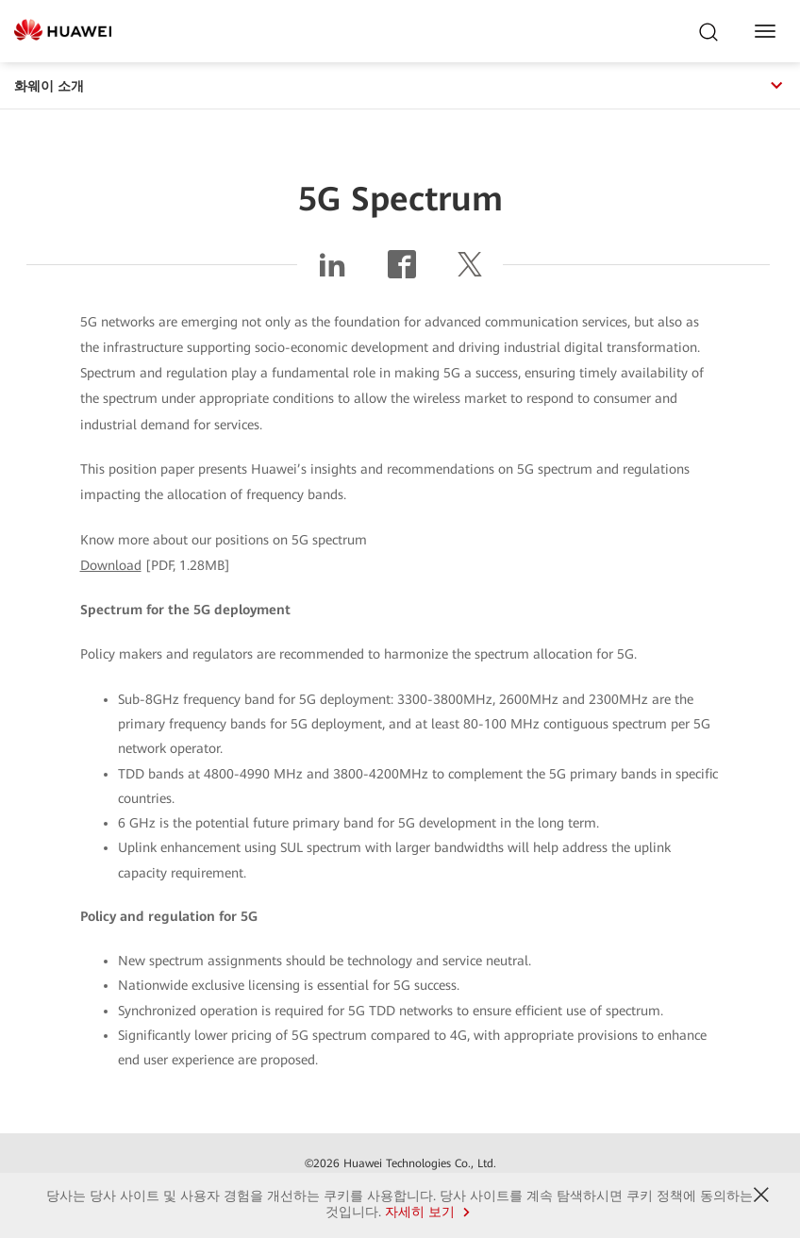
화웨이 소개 (400, 85)
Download (111, 565)
